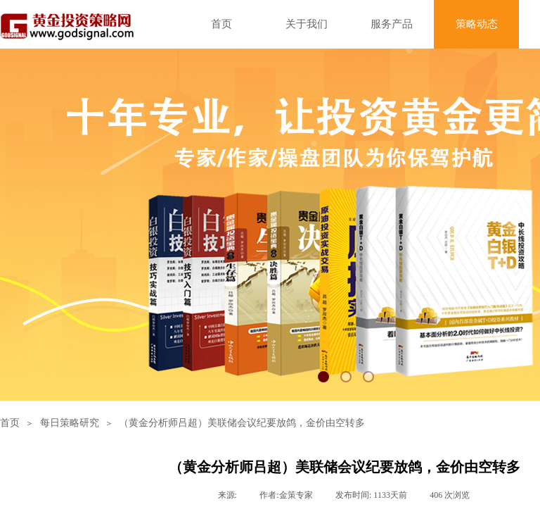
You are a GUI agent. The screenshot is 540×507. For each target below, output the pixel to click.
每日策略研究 (69, 423)
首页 (10, 423)
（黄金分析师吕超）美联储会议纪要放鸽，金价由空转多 (242, 423)
